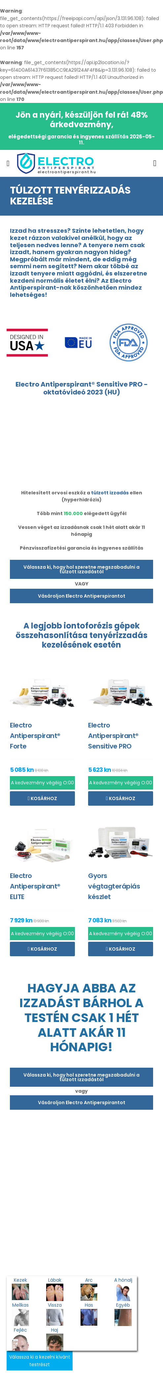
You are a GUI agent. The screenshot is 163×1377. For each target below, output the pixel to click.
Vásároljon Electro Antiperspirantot (81, 596)
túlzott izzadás (110, 492)
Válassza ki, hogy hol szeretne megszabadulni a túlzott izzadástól (81, 569)
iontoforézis (88, 625)
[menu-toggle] (8, 163)
